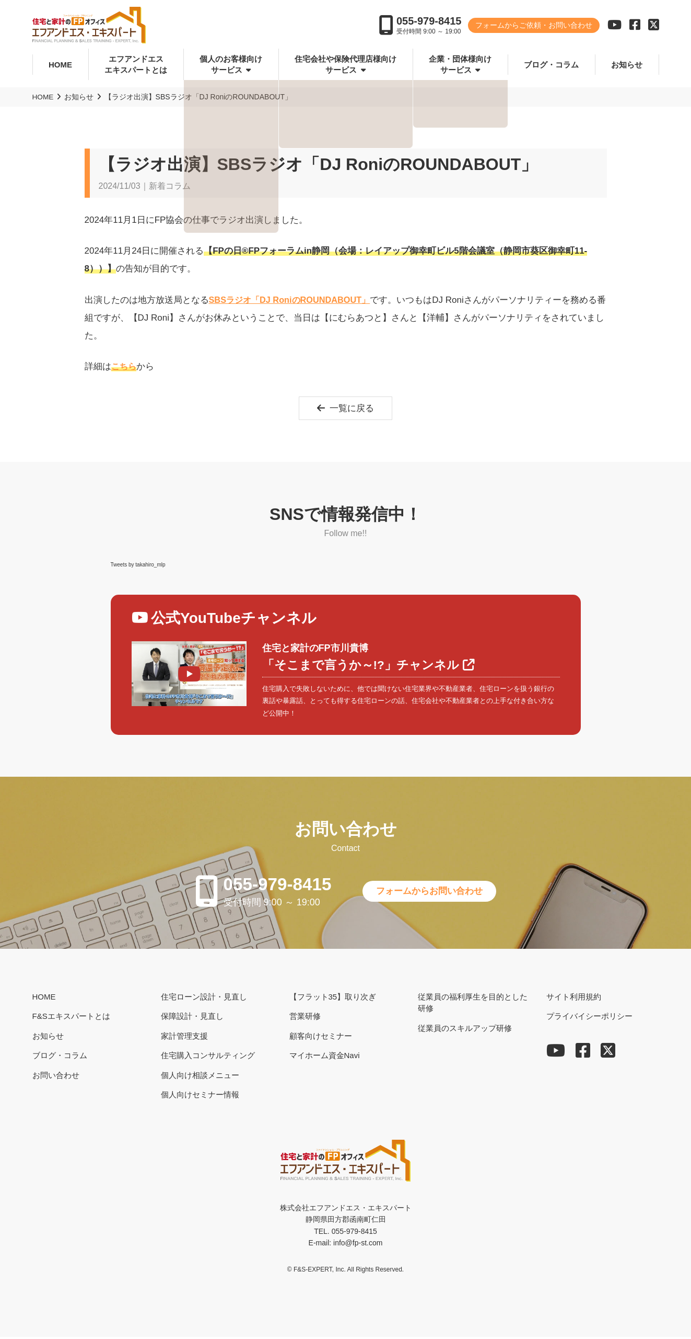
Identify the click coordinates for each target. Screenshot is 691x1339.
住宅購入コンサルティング (208, 1057)
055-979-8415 (429, 22)
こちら (124, 366)
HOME (60, 64)
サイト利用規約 (573, 998)
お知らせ (626, 64)
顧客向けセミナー (320, 1038)
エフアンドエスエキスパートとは (135, 65)
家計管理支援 (184, 1038)
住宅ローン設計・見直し (204, 998)
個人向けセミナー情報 (200, 1096)
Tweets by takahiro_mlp (138, 565)
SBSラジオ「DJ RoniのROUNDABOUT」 (293, 299)
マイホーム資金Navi (324, 1057)
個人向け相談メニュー (200, 1077)
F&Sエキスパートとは (71, 1018)
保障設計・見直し (192, 1018)
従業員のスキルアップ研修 (465, 1030)
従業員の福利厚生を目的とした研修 (473, 1004)
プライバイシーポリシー (589, 1018)
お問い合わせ (55, 1077)
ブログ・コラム (551, 64)
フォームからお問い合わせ (434, 893)
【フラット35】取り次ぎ (333, 998)
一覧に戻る (345, 408)
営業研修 (305, 1018)
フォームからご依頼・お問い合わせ (533, 26)
